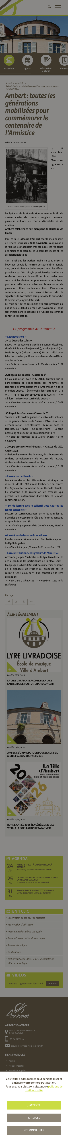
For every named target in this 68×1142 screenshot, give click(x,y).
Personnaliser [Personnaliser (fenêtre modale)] (34, 1130)
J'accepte (34, 1105)
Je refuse (34, 1117)
